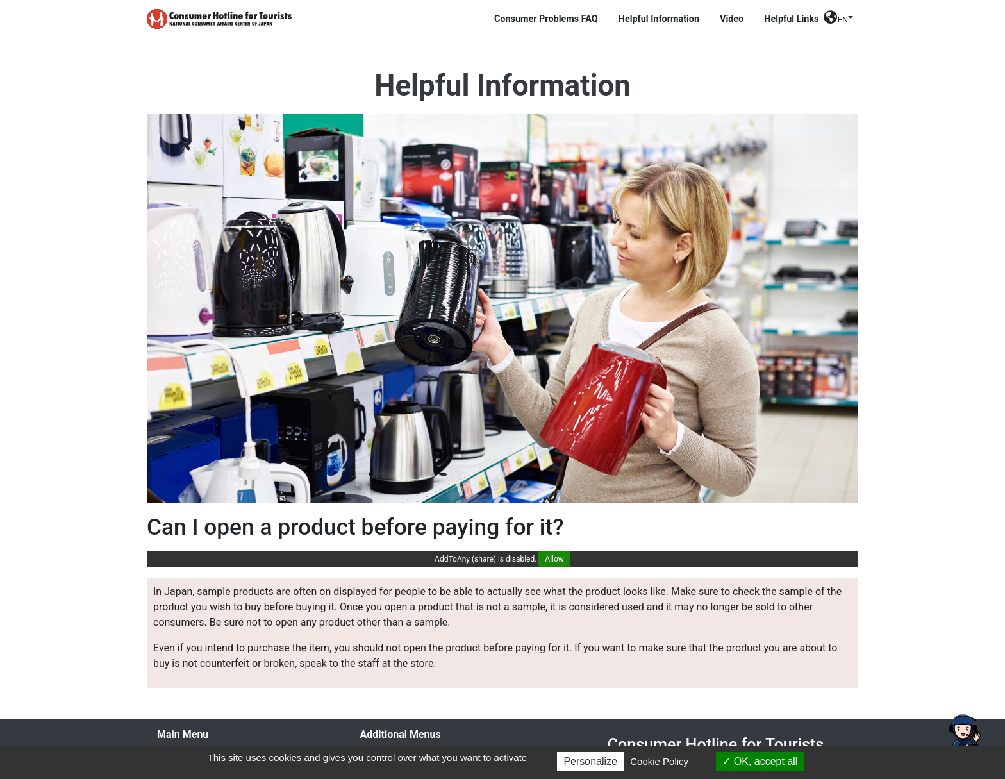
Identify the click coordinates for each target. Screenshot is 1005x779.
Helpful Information (659, 18)
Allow (554, 559)
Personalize (590, 761)
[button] (838, 21)
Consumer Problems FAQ (546, 18)
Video (731, 18)
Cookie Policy (659, 761)
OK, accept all (759, 761)
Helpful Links (791, 18)
